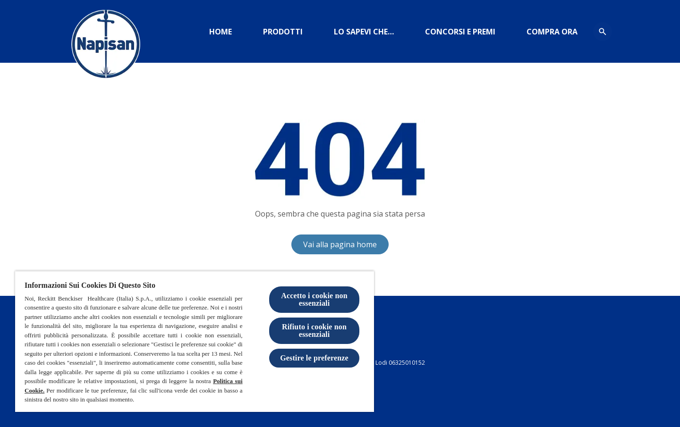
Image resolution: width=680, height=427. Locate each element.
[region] (194, 341)
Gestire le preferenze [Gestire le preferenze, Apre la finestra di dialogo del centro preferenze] (314, 358)
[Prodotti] (283, 31)
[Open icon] (602, 31)
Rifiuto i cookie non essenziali (314, 330)
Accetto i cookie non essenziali (314, 299)
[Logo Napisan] (106, 47)
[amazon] (552, 31)
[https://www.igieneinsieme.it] (363, 31)
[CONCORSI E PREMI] (460, 31)
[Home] (220, 31)
